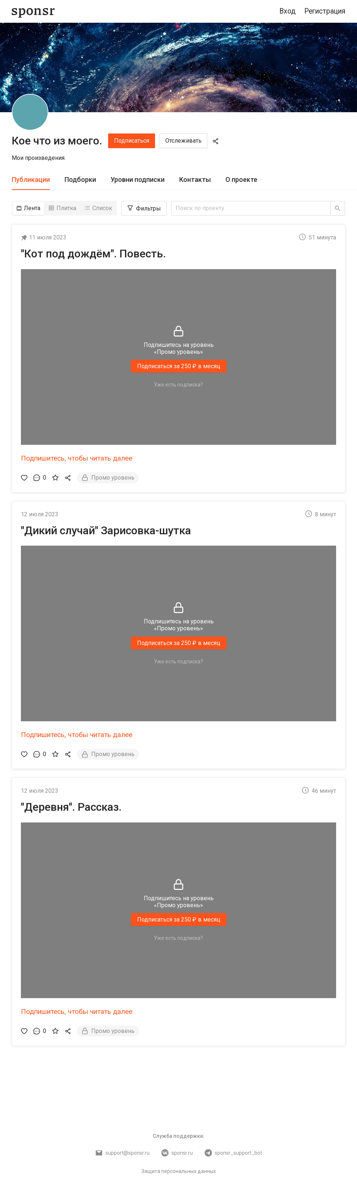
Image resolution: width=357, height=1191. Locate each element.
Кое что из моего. (57, 140)
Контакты (195, 179)
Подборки (80, 179)
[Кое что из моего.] (30, 112)
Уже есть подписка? (178, 385)
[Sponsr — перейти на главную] (33, 12)
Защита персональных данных (178, 1171)
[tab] (31, 179)
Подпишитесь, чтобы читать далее (76, 458)
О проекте (241, 179)
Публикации (31, 179)
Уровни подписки (138, 179)
